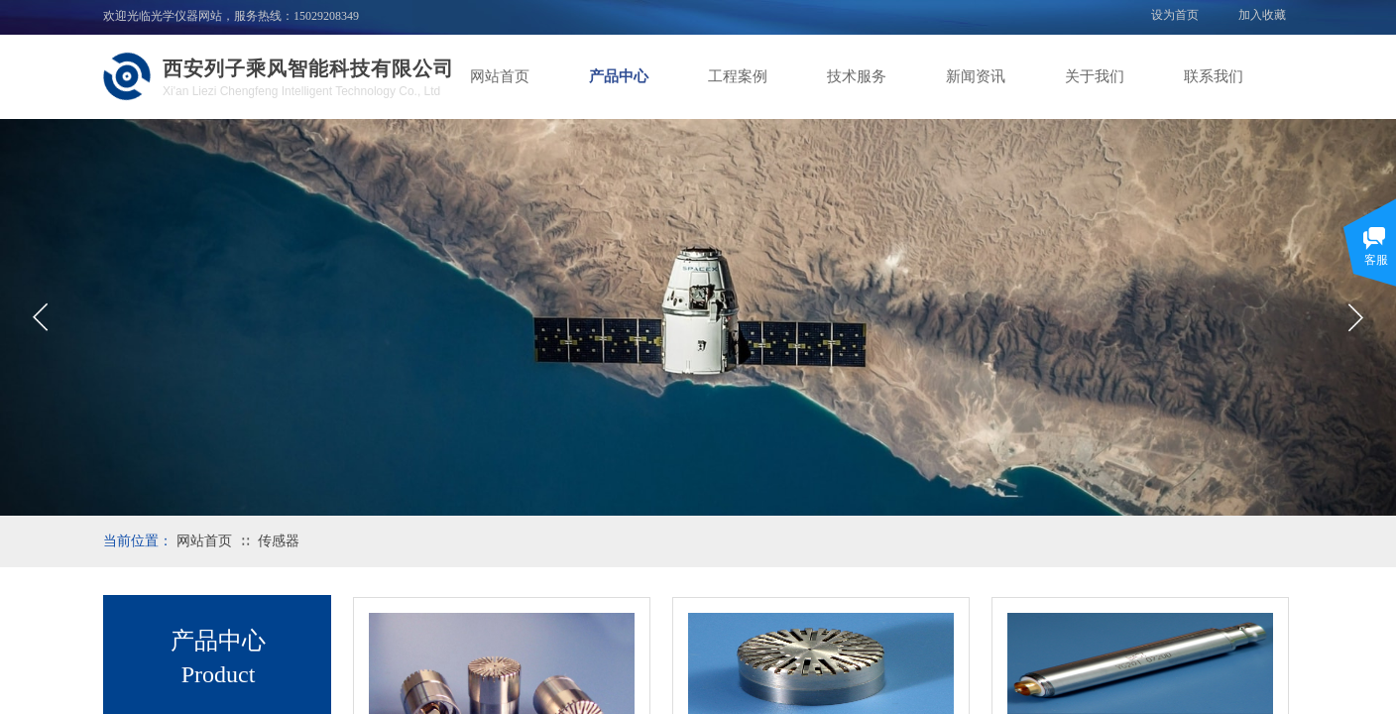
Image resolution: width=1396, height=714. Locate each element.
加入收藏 (1262, 15)
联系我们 (1213, 76)
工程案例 (737, 76)
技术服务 (856, 76)
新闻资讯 (975, 76)
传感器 (278, 541)
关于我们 (1094, 76)
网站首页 (499, 76)
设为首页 (1175, 15)
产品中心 (618, 76)
